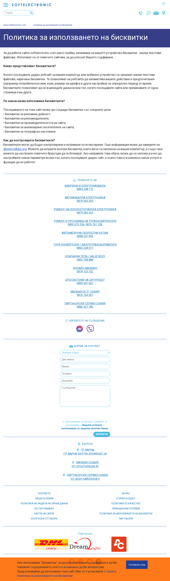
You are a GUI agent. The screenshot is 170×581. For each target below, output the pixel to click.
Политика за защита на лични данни (44, 503)
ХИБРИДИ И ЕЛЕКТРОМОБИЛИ (85, 185)
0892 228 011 (85, 248)
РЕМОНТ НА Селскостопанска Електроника (85, 209)
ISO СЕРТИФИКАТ (44, 508)
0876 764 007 (85, 295)
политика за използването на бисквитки (52, 25)
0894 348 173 (85, 189)
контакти (44, 493)
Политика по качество (125, 503)
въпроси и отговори (44, 518)
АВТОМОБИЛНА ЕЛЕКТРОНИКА (85, 197)
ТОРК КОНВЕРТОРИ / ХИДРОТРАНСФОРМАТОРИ (85, 244)
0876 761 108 (94, 224)
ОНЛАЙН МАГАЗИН (85, 268)
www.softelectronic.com (14, 25)
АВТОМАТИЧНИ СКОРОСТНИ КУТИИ (85, 232)
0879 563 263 (85, 201)
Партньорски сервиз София (85, 303)
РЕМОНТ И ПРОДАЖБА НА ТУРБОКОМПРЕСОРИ (85, 221)
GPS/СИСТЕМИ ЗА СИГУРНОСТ (85, 280)
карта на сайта (44, 513)
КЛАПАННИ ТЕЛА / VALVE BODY (85, 256)
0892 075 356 (76, 224)
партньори (126, 518)
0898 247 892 (85, 236)
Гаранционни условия (126, 508)
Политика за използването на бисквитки (125, 513)
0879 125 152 (85, 271)
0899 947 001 (85, 283)
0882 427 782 (85, 306)
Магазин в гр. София (85, 291)
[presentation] (84, 413)
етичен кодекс (125, 498)
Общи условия (44, 498)
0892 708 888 (85, 259)
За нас (126, 493)
